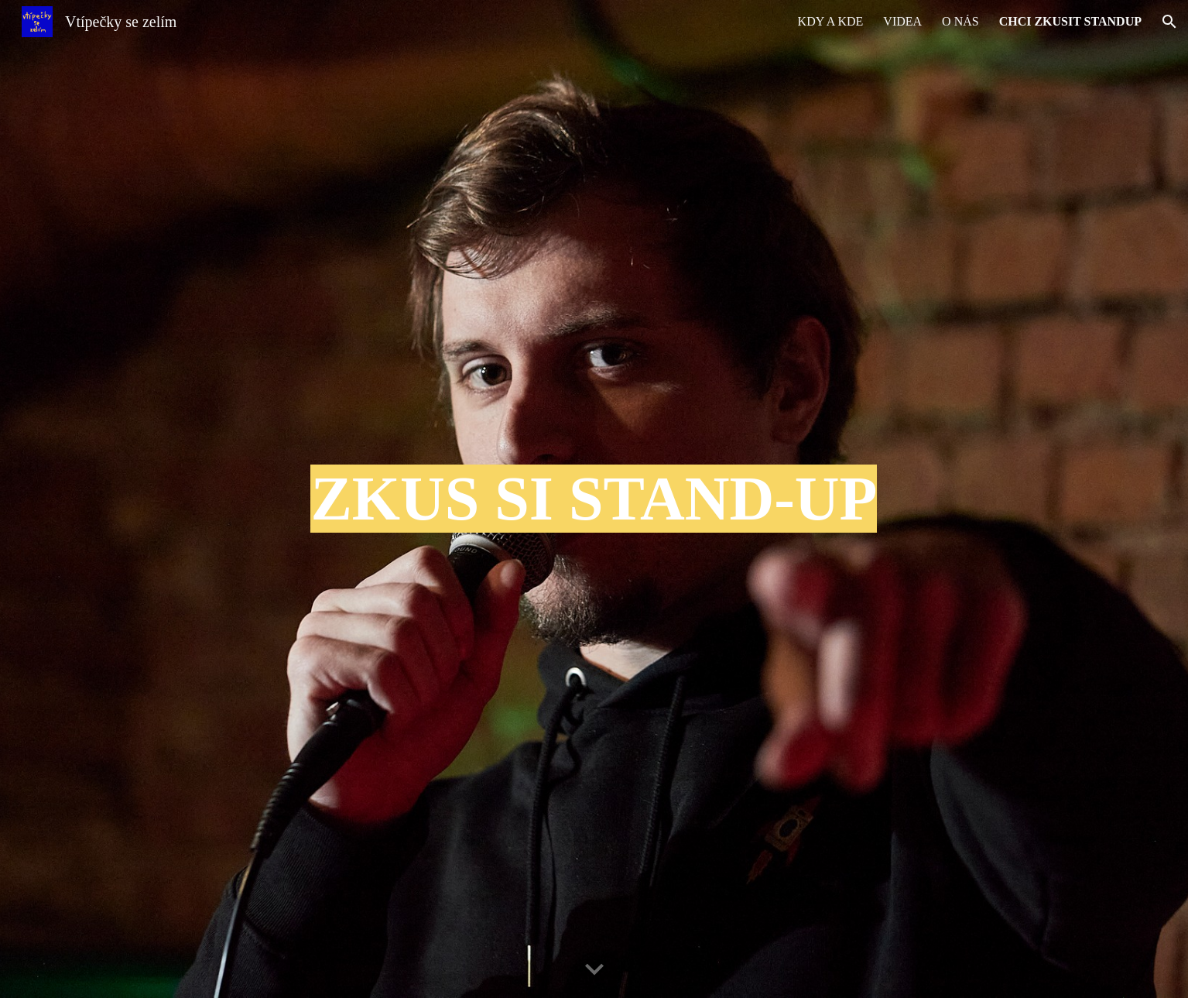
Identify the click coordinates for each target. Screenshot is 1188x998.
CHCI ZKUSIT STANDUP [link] (1070, 21)
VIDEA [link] (902, 21)
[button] (1169, 21)
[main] (594, 498)
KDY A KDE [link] (831, 21)
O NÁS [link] (960, 21)
